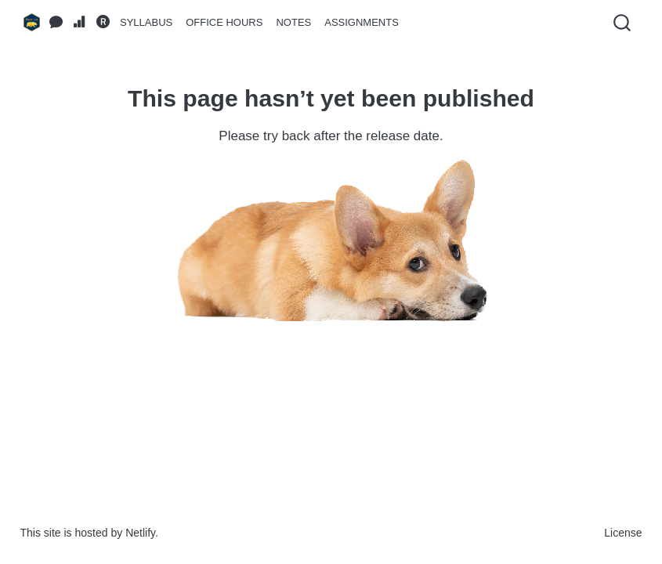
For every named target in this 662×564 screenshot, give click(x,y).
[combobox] (622, 22)
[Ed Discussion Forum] (56, 22)
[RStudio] (103, 22)
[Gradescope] (80, 22)
